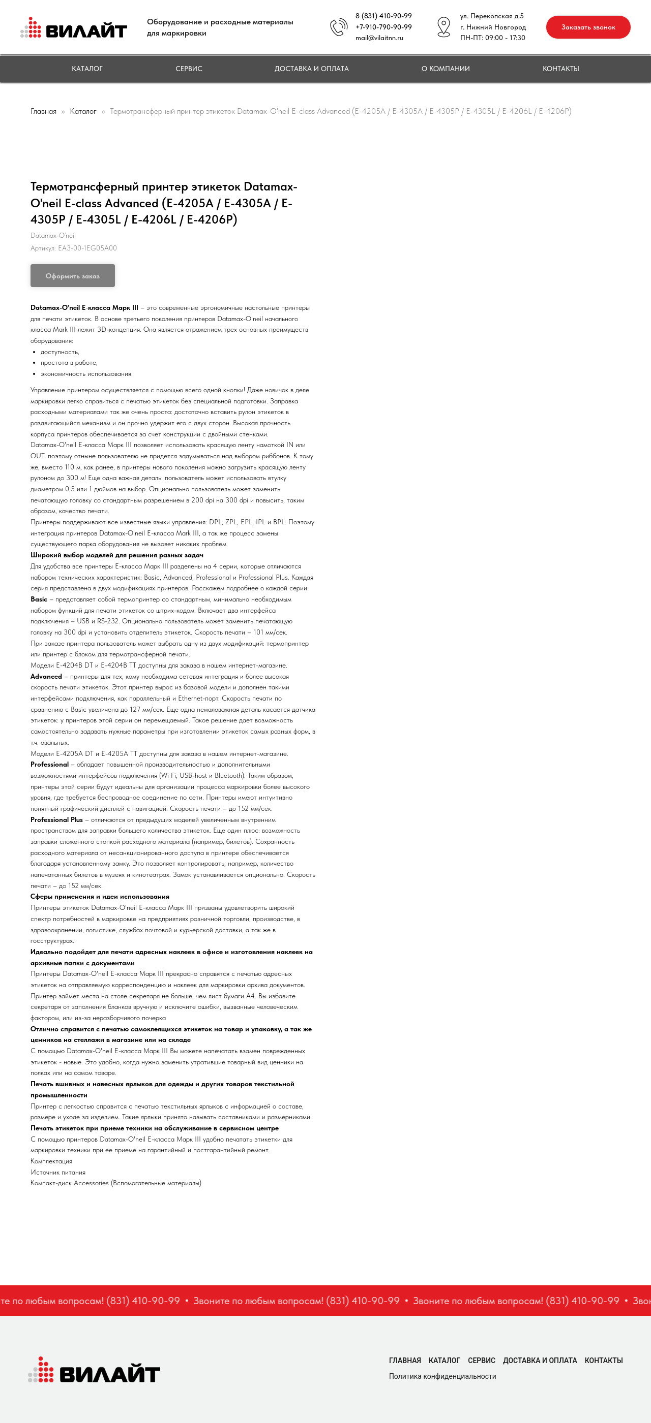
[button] (588, 27)
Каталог (87, 69)
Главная (43, 111)
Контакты (561, 69)
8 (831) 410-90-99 (384, 16)
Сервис (188, 69)
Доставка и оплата (312, 69)
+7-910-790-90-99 (384, 27)
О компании (446, 69)
